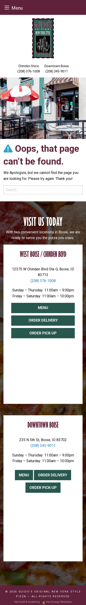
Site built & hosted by (43, 601)
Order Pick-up (43, 333)
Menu (43, 308)
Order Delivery (43, 320)
